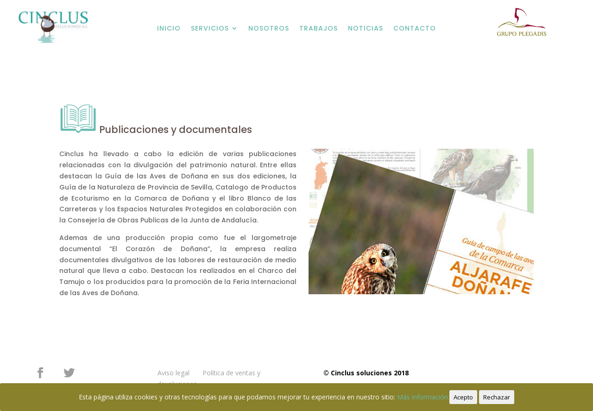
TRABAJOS (318, 28)
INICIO (169, 28)
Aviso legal (173, 372)
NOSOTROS (268, 28)
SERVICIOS (210, 28)
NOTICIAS (365, 28)
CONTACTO (414, 28)
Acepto (463, 397)
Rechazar (496, 397)
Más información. (423, 396)
